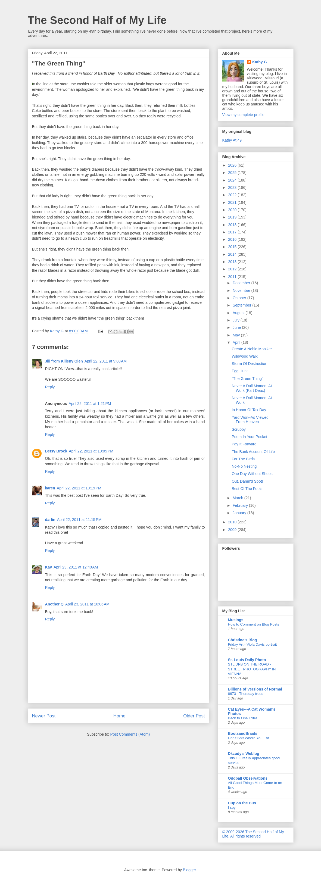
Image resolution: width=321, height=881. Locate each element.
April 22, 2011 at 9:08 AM (106, 361)
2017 (233, 232)
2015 (233, 247)
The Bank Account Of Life (253, 451)
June (237, 327)
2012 (233, 269)
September (242, 305)
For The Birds (243, 459)
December (242, 283)
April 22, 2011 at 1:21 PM (89, 403)
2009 (233, 529)
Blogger (189, 870)
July (237, 320)
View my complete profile (243, 115)
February (241, 505)
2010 (233, 522)
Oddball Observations (247, 778)
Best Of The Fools (247, 488)
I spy (232, 807)
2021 (233, 202)
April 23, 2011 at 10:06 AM (87, 604)
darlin (50, 519)
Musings (236, 620)
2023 (233, 187)
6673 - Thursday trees (245, 694)
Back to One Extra (242, 718)
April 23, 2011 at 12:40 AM (76, 567)
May (237, 335)
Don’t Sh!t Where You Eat (248, 738)
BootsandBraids (242, 733)
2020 (233, 210)
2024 (233, 180)
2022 (233, 195)
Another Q (54, 604)
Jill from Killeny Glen (64, 361)
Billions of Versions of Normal (255, 689)
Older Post (194, 715)
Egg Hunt (239, 371)
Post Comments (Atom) (130, 734)
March (238, 498)
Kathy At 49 (232, 140)
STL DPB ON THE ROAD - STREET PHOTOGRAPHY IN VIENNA (252, 669)
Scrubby (238, 429)
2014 (233, 254)
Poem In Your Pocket (249, 437)
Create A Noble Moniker (252, 349)
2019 (233, 217)
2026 (233, 165)
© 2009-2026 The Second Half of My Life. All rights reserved (253, 834)
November (242, 290)
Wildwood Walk (244, 356)
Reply (50, 387)
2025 (233, 172)
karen (50, 488)
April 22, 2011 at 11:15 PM (79, 519)
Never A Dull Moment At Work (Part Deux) (252, 388)
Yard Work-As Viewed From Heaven (250, 419)
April (237, 342)
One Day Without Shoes (252, 473)
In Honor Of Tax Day (249, 410)
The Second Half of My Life (97, 20)
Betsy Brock (56, 451)
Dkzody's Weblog (243, 753)
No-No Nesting (244, 466)
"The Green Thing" (247, 378)
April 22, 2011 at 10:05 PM (91, 451)
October (240, 298)
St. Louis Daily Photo (247, 660)
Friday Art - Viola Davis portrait (252, 644)
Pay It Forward (244, 444)
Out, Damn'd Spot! (247, 481)
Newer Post (44, 715)
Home (119, 715)
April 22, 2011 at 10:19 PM (79, 488)
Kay (48, 567)
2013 (233, 262)
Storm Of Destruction (249, 363)
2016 (233, 239)
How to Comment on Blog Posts (253, 624)
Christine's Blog (242, 640)
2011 (233, 276)
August (239, 313)
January (240, 513)
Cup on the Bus (242, 803)
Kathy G (259, 62)
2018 (233, 225)
